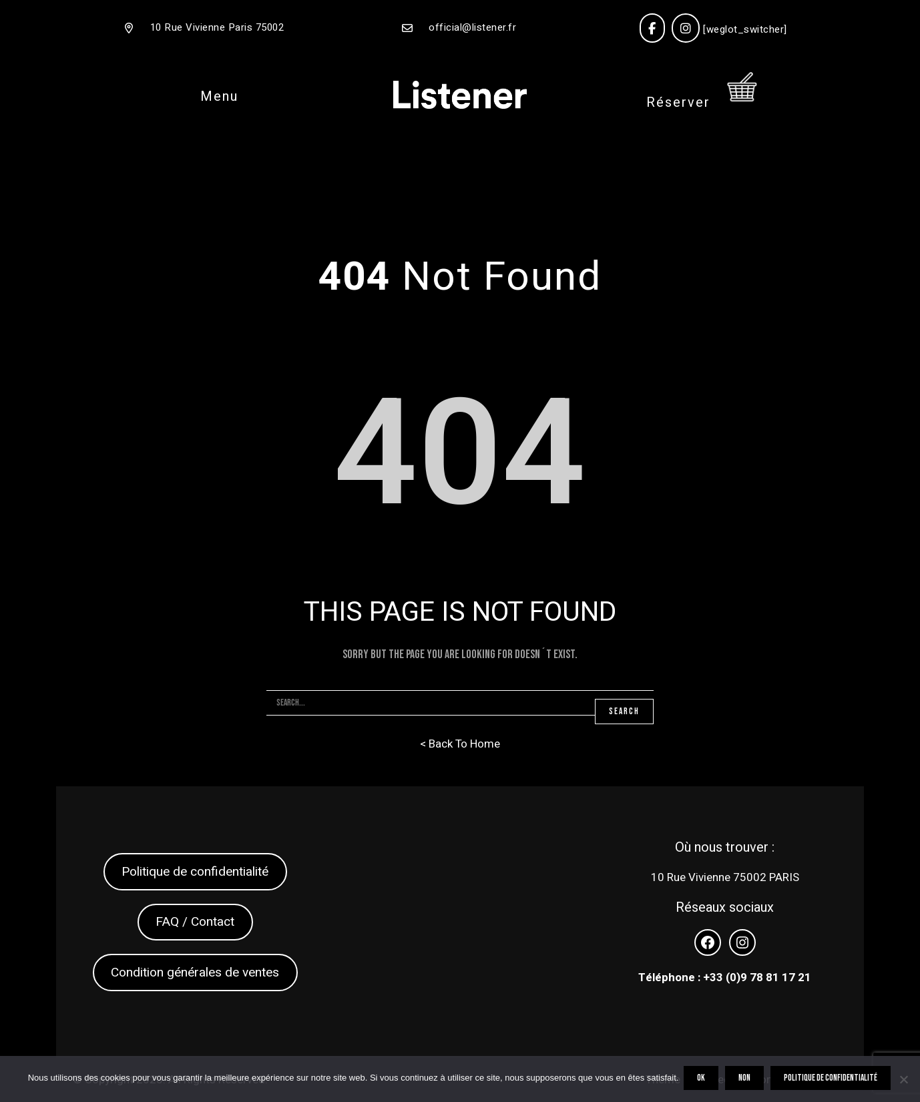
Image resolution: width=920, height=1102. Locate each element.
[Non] (903, 1080)
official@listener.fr (472, 27)
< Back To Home (460, 744)
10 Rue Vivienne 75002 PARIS (725, 877)
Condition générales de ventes (195, 972)
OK (702, 1080)
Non (746, 1080)
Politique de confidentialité (195, 871)
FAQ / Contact (195, 921)
